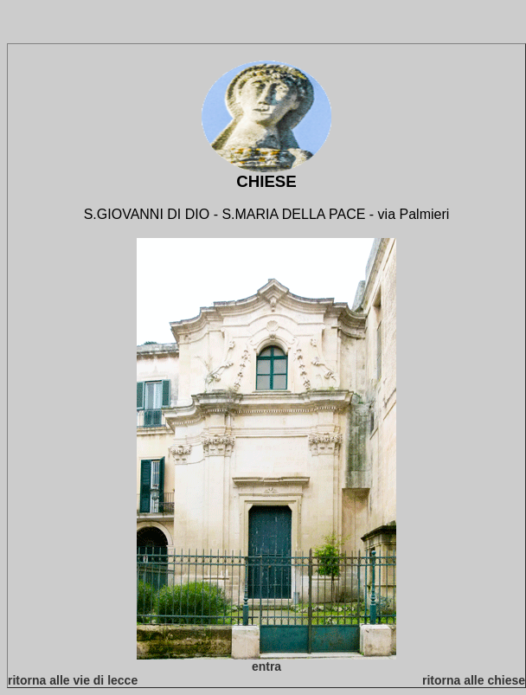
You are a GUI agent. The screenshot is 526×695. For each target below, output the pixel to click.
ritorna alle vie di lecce (73, 680)
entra (266, 666)
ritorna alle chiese (473, 680)
